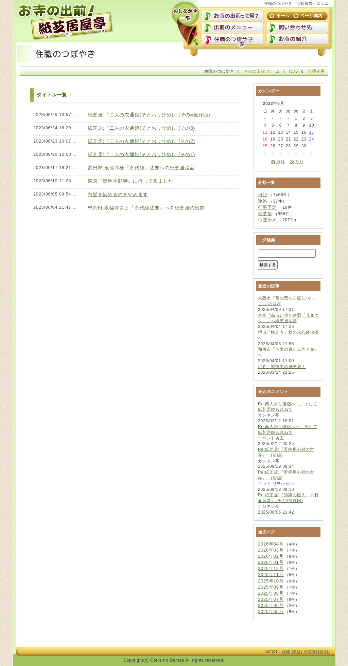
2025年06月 (271, 605)
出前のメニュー (232, 28)
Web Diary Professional (305, 651)
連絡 (262, 201)
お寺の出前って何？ (232, 16)
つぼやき (267, 219)
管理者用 (316, 71)
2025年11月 (271, 574)
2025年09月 (271, 587)
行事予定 (267, 207)
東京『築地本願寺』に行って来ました (130, 181)
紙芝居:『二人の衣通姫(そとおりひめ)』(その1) (141, 154)
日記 (262, 194)
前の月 (278, 161)
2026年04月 (271, 544)
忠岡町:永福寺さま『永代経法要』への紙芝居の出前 (146, 207)
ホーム (280, 16)
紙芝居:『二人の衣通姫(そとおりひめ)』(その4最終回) (149, 114)
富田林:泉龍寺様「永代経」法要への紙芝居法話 (141, 167)
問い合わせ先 (297, 28)
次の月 (297, 161)
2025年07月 (271, 599)
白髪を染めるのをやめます (118, 194)
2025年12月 (271, 568)
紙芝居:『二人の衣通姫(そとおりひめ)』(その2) (141, 141)
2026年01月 (271, 562)
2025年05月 (271, 611)
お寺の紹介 (297, 39)
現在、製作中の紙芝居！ (282, 366)
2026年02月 (271, 556)
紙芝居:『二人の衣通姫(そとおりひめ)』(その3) (141, 128)
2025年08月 (271, 593)
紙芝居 (265, 213)
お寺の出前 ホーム (262, 71)
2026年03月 (271, 550)
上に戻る (312, 637)
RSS (293, 71)
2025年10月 (271, 581)
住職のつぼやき (232, 39)
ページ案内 (308, 16)
